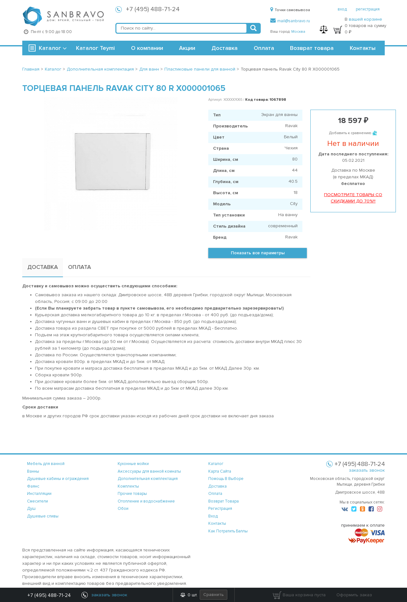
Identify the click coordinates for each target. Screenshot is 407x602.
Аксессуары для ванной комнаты (149, 471)
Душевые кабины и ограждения (58, 478)
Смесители (37, 501)
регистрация (368, 9)
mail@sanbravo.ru (290, 21)
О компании (147, 47)
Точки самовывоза (290, 10)
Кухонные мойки (133, 463)
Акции (187, 47)
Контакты (363, 47)
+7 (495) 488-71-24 (153, 9)
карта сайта (219, 471)
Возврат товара (312, 47)
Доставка (224, 47)
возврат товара (223, 501)
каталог (216, 463)
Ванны (33, 471)
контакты (217, 523)
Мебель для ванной (46, 463)
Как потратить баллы (228, 531)
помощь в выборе (226, 478)
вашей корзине (365, 19)
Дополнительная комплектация (148, 478)
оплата (215, 493)
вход (342, 9)
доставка (217, 486)
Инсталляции (39, 493)
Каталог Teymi (95, 47)
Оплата (264, 47)
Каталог (50, 47)
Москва (298, 31)
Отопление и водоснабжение (146, 501)
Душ (31, 508)
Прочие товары (132, 493)
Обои (123, 508)
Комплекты (128, 486)
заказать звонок (367, 470)
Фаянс (33, 486)
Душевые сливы (43, 516)
